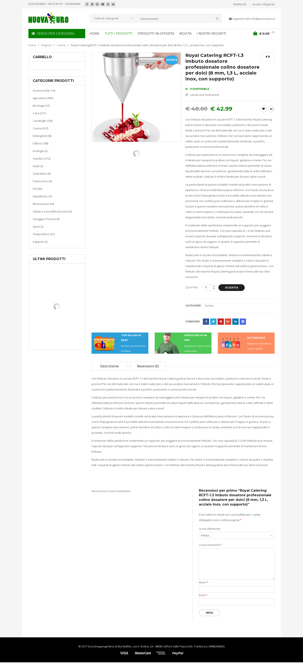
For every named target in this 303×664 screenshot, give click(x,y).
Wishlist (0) (239, 4)
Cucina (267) (40, 128)
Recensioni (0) (148, 366)
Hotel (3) (38, 166)
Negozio (46, 45)
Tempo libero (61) (44, 234)
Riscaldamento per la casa (67, 334)
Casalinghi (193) (43, 121)
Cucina (61, 45)
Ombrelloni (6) (41, 173)
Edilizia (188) (40, 143)
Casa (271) (39, 113)
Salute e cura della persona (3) (52, 211)
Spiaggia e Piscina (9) (46, 219)
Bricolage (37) (41, 105)
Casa (56, 328)
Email (203, 595)
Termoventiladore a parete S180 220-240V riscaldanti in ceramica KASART (66, 346)
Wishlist (263, 109)
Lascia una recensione (204, 95)
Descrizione (109, 366)
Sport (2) (38, 226)
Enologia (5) (40, 151)
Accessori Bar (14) (44, 90)
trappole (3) (40, 242)
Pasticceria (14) (42, 181)
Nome (203, 582)
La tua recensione (210, 545)
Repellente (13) (42, 196)
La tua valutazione (209, 528)
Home (32, 45)
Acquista (232, 287)
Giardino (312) (41, 158)
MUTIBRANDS (256, 337)
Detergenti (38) (42, 136)
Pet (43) (37, 189)
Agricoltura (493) (43, 98)
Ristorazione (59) (43, 204)
